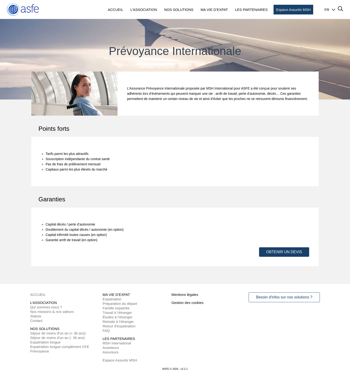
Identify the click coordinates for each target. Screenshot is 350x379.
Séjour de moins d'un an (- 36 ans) (57, 338)
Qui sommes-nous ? (46, 307)
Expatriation (112, 299)
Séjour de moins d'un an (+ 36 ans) (57, 333)
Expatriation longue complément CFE (59, 347)
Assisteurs (111, 348)
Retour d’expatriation (119, 326)
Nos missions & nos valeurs (52, 312)
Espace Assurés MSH (120, 360)
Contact (36, 321)
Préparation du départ (120, 304)
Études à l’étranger (117, 317)
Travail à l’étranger (117, 313)
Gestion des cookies (187, 303)
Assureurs (111, 352)
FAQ (106, 331)
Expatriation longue (45, 342)
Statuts (35, 316)
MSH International (117, 343)
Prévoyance (39, 351)
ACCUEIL (38, 295)
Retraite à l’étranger (118, 322)
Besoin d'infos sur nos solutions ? (284, 297)
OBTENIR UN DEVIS (284, 252)
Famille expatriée (116, 308)
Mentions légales (184, 295)
